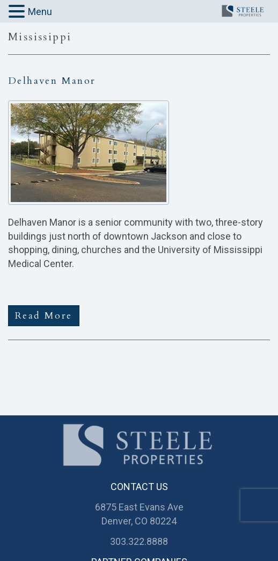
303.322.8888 (139, 541)
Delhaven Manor (52, 81)
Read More (43, 315)
